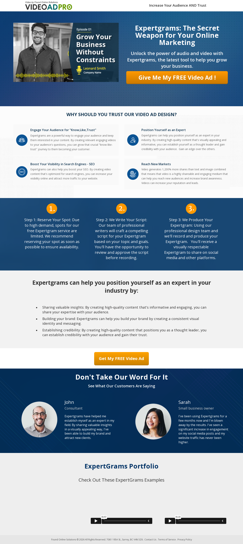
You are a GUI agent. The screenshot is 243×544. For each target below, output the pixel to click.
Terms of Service (167, 539)
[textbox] (178, 5)
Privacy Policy (185, 539)
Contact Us (150, 539)
